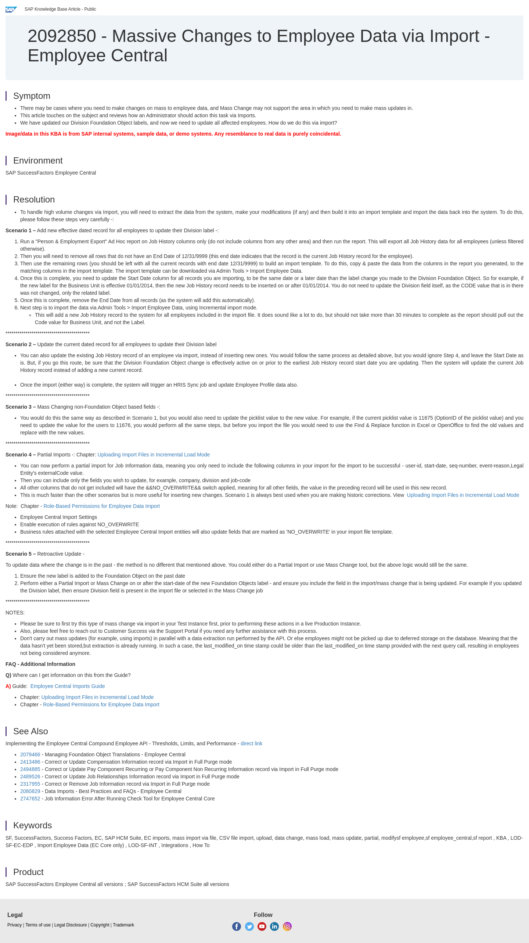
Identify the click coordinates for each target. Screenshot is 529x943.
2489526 (30, 776)
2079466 (30, 754)
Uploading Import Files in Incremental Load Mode (154, 455)
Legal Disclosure (70, 925)
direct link (251, 743)
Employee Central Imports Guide (67, 686)
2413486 (30, 762)
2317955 (30, 784)
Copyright (99, 925)
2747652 (30, 799)
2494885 (30, 769)
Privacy (14, 925)
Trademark (123, 925)
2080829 (30, 791)
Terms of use (38, 925)
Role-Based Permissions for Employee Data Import (102, 506)
